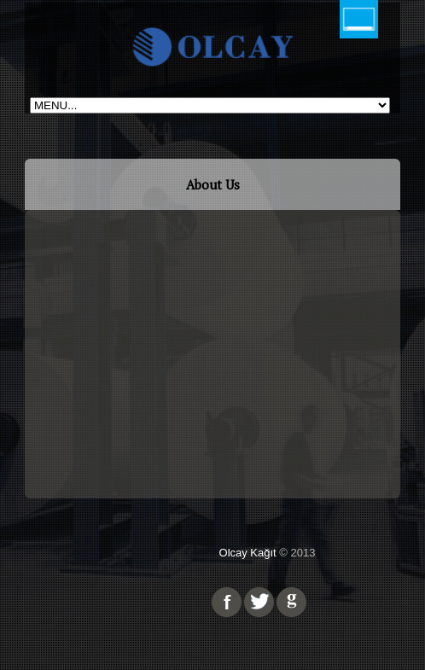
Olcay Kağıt (248, 552)
